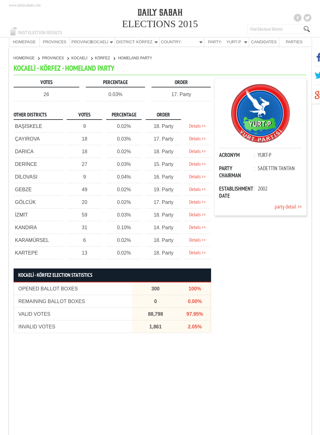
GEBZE (23, 189)
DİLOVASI (26, 176)
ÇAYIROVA (27, 138)
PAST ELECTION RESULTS (40, 33)
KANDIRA (26, 227)
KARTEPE (26, 252)
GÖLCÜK (25, 202)
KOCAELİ (81, 58)
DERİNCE (26, 164)
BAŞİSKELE (28, 126)
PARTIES (294, 42)
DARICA (24, 151)
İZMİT (21, 214)
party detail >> (288, 206)
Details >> (197, 126)
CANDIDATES (264, 42)
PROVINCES (55, 42)
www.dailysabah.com (25, 5)
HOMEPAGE (24, 42)
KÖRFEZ (105, 58)
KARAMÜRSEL (32, 240)
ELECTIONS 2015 (160, 23)
